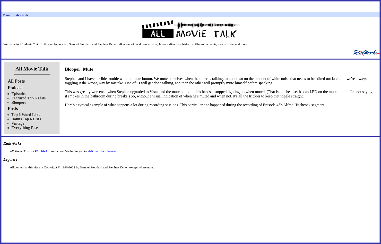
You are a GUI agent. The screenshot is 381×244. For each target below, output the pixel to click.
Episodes (18, 94)
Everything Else (24, 128)
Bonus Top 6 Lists (26, 119)
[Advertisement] (190, 177)
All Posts (16, 81)
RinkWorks (42, 151)
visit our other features (102, 151)
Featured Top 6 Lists (28, 98)
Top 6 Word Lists (25, 115)
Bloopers (18, 102)
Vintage (17, 123)
